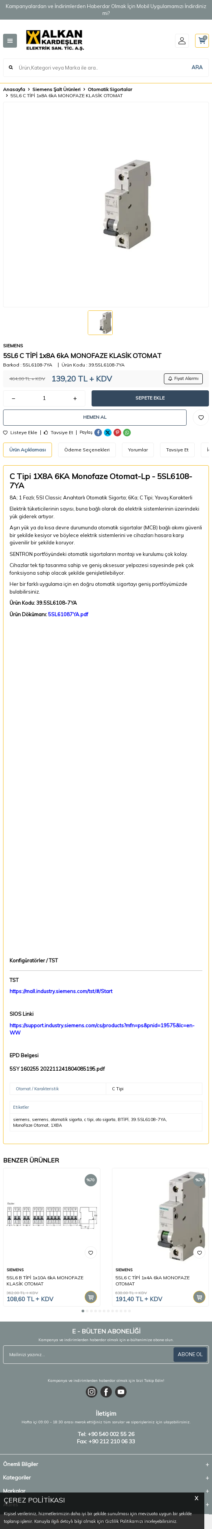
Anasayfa (14, 89)
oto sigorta (105, 1119)
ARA (197, 67)
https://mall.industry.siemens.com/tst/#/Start (61, 991)
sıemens (40, 1119)
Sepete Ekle (150, 398)
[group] (106, 204)
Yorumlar (138, 450)
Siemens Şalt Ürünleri (56, 89)
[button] (83, 1311)
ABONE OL (190, 1354)
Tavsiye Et (58, 432)
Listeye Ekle (20, 432)
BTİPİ (123, 1119)
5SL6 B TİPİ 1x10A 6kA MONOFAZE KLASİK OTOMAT (45, 1281)
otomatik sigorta (66, 1119)
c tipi (88, 1119)
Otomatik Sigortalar (110, 89)
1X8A (56, 1125)
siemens (21, 1119)
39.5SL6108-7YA (148, 1119)
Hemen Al (95, 417)
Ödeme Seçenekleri (87, 450)
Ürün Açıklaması (27, 450)
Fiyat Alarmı (183, 378)
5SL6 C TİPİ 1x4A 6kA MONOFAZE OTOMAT (152, 1281)
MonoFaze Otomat (30, 1125)
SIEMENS (13, 345)
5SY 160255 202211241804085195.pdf (57, 1069)
